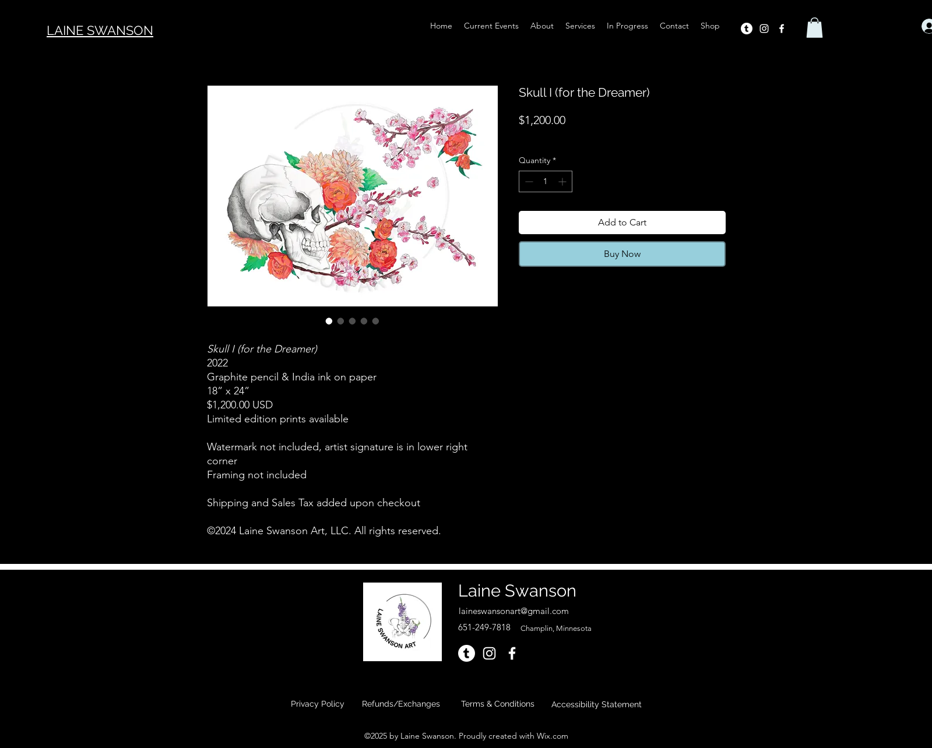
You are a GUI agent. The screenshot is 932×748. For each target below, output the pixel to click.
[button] (814, 27)
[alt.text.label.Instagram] (764, 28)
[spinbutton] (545, 181)
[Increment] (563, 181)
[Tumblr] (746, 28)
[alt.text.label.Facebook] (781, 28)
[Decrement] (527, 181)
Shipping (612, 137)
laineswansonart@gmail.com (514, 610)
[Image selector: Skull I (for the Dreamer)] (329, 321)
